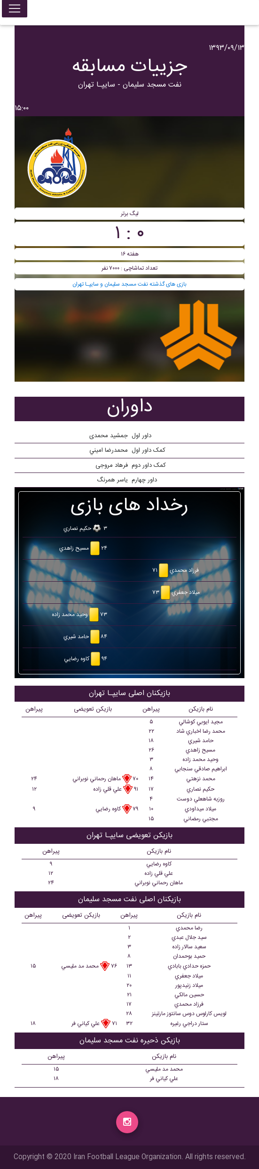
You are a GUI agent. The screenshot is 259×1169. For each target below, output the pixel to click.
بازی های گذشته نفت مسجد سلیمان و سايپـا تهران (129, 284)
